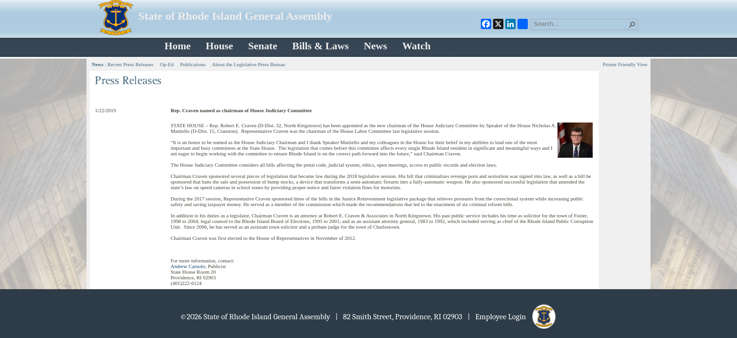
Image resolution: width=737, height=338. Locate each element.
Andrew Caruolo (188, 266)
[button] (632, 24)
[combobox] (580, 23)
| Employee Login (512, 316)
